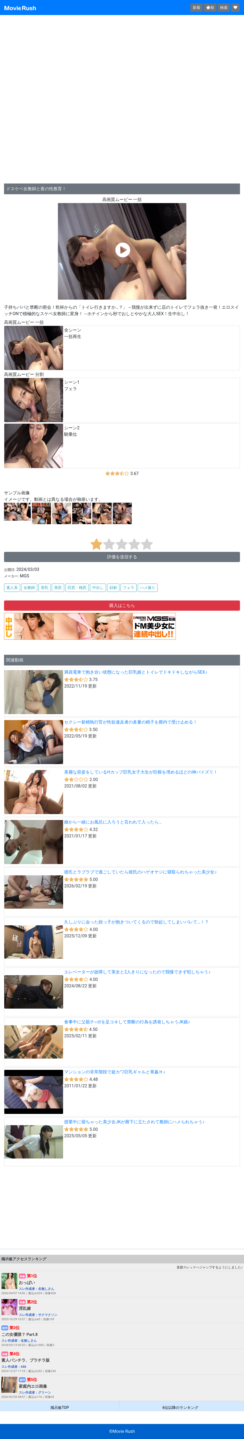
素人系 (12, 587)
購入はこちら (122, 605)
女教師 (29, 587)
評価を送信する (122, 556)
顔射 (113, 587)
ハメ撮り (147, 587)
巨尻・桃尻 (77, 587)
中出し (98, 587)
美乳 (44, 587)
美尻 (58, 587)
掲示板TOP (59, 1407)
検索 (224, 7)
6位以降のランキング (180, 1407)
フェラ (128, 587)
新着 (196, 7)
